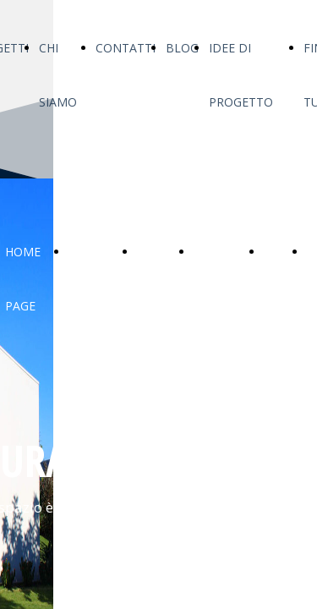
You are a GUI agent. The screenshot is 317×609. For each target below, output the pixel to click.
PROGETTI (97, 252)
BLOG (182, 48)
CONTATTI (126, 48)
